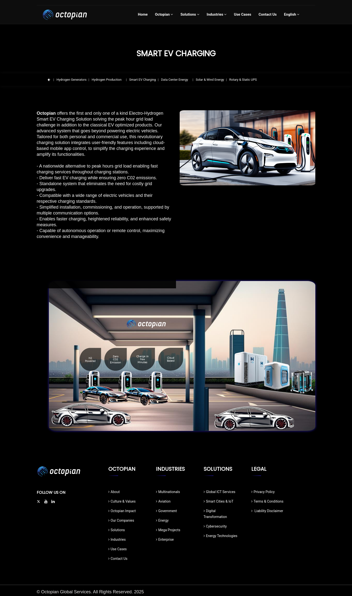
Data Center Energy (174, 79)
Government (166, 511)
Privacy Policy (263, 492)
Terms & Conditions (267, 501)
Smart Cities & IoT (218, 501)
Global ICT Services (219, 492)
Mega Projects (168, 530)
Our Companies (121, 520)
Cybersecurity (215, 526)
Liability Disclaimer (267, 511)
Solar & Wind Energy (210, 79)
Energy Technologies (221, 536)
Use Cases (117, 549)
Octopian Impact (122, 511)
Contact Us (118, 559)
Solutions (116, 530)
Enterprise (165, 539)
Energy (162, 520)
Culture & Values (122, 501)
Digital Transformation (215, 514)
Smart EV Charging (142, 79)
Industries (117, 539)
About (114, 492)
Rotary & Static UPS (243, 79)
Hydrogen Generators (71, 79)
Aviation (163, 501)
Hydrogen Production (106, 79)
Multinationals (168, 492)
